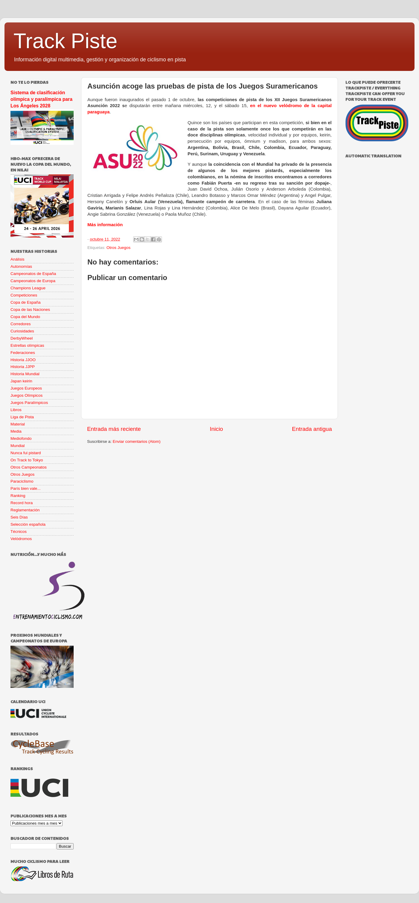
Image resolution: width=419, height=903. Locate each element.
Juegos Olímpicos (26, 395)
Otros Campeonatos (28, 467)
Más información (105, 224)
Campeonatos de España (33, 273)
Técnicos (18, 531)
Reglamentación (25, 510)
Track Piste (65, 41)
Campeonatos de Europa (32, 281)
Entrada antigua (312, 429)
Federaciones (22, 352)
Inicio (216, 429)
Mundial (17, 445)
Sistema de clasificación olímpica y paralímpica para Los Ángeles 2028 (41, 99)
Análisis (17, 259)
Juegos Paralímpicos (29, 402)
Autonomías (21, 266)
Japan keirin (21, 381)
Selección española (27, 524)
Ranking (17, 495)
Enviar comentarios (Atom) (137, 441)
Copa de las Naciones (30, 309)
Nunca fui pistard (25, 453)
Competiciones (23, 295)
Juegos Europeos (26, 388)
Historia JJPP (22, 366)
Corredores (20, 324)
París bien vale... (25, 488)
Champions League (27, 288)
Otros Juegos (118, 247)
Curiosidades (22, 331)
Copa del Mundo (25, 316)
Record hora (21, 503)
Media (16, 431)
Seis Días (19, 517)
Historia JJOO (23, 360)
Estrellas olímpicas (27, 345)
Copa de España (25, 302)
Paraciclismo (22, 481)
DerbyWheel (21, 338)
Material (17, 424)
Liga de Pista (22, 417)
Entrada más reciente (114, 429)
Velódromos (21, 538)
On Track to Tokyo (26, 460)
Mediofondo (21, 438)
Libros (16, 410)
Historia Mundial (25, 374)
